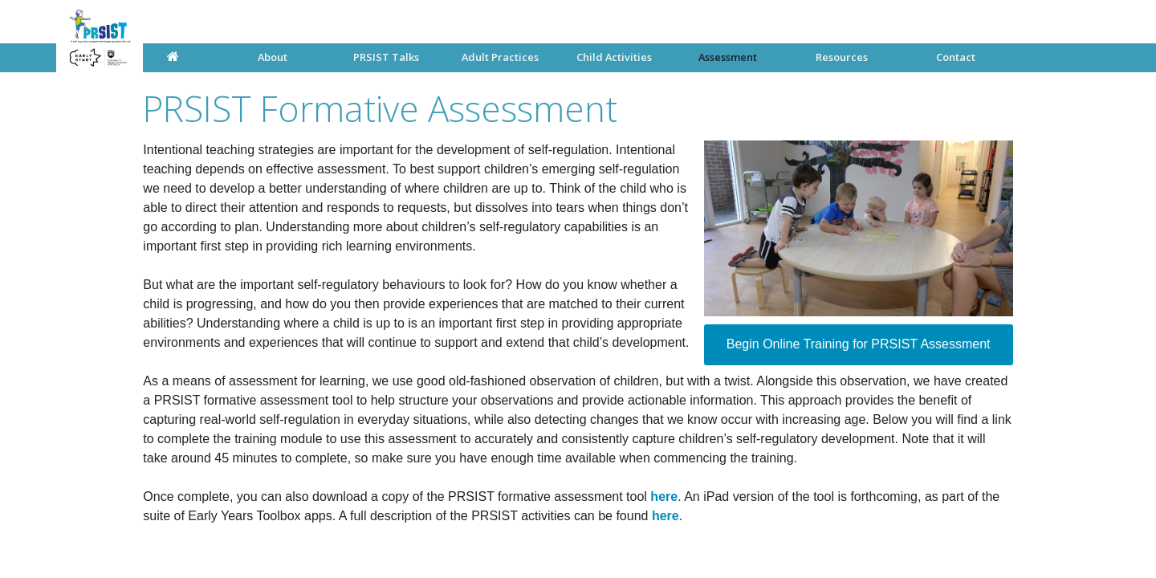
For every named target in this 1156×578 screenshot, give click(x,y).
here (664, 496)
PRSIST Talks (386, 57)
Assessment (727, 57)
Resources (842, 57)
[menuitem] (273, 57)
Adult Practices (500, 57)
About (272, 57)
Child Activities (614, 57)
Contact (955, 57)
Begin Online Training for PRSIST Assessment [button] (859, 344)
